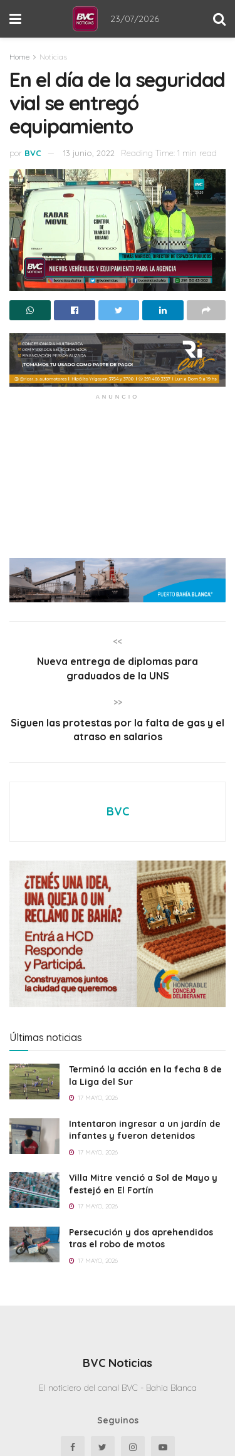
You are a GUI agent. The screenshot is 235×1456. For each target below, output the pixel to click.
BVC (32, 153)
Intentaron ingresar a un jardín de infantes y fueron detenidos (145, 1130)
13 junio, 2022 (89, 153)
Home (19, 56)
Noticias (53, 56)
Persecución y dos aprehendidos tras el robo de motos (141, 1238)
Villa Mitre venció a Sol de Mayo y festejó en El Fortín (143, 1184)
